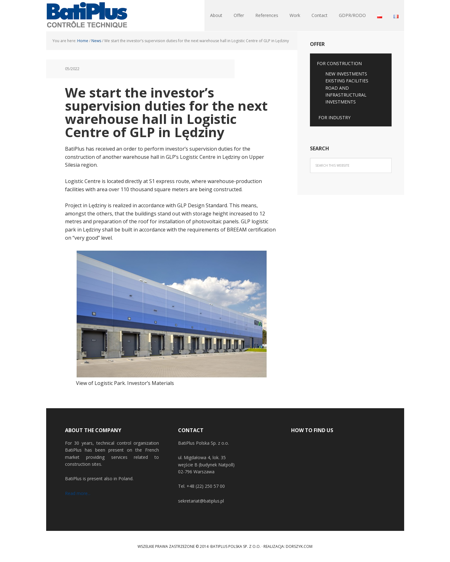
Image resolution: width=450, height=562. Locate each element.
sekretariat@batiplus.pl (201, 501)
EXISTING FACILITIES (346, 81)
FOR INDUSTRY (334, 117)
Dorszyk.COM (299, 546)
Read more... (77, 493)
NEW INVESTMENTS (346, 74)
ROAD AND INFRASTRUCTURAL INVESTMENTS (345, 95)
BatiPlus (87, 15)
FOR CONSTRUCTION (339, 63)
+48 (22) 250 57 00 (206, 486)
